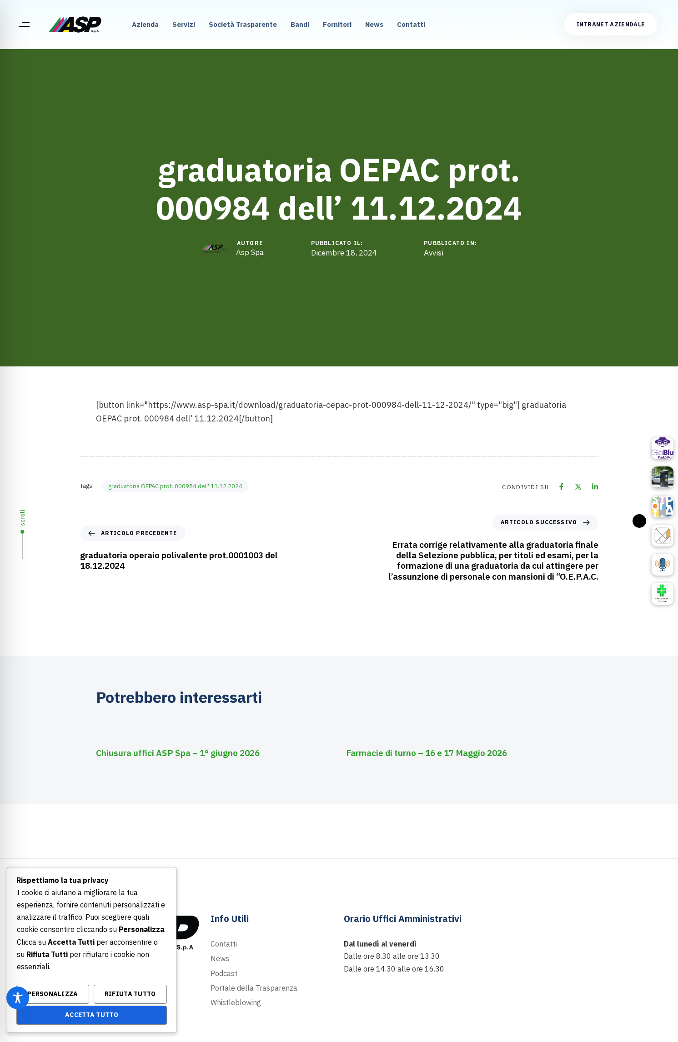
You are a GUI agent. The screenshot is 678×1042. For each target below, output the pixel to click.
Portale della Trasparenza (254, 987)
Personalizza (52, 994)
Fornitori (337, 24)
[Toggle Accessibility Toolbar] (17, 998)
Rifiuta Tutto (130, 994)
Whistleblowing (236, 1002)
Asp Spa (250, 252)
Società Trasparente (243, 24)
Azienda (145, 24)
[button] (23, 24)
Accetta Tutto (91, 1015)
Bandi (300, 24)
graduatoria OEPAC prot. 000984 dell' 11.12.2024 (175, 486)
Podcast (224, 973)
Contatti (411, 24)
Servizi (183, 24)
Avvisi (433, 253)
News (374, 24)
